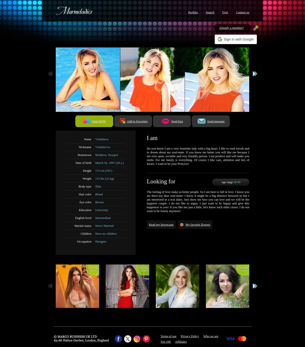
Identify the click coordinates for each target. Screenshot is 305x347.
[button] (236, 39)
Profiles (193, 12)
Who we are (210, 336)
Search (210, 12)
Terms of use (169, 336)
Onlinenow (93, 269)
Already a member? (231, 28)
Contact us (242, 12)
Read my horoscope (161, 224)
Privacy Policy (190, 336)
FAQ (225, 12)
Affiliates (181, 341)
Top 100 (166, 341)
